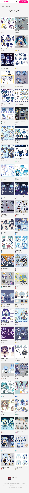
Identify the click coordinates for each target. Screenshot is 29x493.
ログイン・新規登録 (23, 1)
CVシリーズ (17, 485)
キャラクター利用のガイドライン (15, 483)
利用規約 (23, 483)
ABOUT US (25, 485)
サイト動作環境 (6, 483)
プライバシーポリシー (5, 485)
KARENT (21, 485)
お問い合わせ (12, 485)
